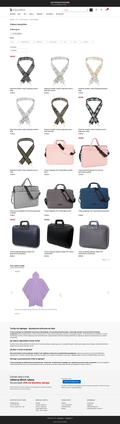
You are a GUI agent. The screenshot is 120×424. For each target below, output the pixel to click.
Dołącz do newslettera (71, 382)
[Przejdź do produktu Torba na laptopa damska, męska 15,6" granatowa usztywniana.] (26, 234)
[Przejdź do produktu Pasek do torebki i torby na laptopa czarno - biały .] (26, 71)
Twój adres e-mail (66, 378)
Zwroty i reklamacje (41, 406)
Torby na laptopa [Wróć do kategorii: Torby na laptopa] (16, 33)
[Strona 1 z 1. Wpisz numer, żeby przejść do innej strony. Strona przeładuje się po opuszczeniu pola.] (107, 260)
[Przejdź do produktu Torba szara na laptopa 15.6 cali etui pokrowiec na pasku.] (26, 193)
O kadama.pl (90, 403)
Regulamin (78, 385)
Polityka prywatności (92, 406)
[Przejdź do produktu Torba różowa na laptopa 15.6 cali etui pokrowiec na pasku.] (94, 153)
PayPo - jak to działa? (41, 410)
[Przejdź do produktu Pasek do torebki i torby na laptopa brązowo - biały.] (94, 71)
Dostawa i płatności (41, 405)
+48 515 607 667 (14, 405)
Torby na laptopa (24, 19)
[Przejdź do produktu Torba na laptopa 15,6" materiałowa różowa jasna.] (60, 153)
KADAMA (12, 19)
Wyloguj (63, 408)
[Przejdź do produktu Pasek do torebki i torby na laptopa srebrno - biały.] (26, 112)
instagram (68, 418)
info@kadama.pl (14, 403)
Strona (103, 259)
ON (17, 19)
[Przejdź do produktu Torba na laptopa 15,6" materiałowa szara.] (60, 193)
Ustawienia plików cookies (94, 408)
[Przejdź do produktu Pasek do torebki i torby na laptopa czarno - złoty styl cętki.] (60, 112)
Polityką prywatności (77, 387)
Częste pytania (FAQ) (41, 408)
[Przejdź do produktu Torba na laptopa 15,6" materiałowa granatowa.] (94, 193)
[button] (91, 9)
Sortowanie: (13, 47)
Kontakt (38, 403)
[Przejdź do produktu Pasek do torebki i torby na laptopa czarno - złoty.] (26, 153)
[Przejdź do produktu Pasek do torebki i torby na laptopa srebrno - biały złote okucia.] (60, 71)
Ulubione (63, 403)
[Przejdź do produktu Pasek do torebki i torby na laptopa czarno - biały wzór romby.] (94, 112)
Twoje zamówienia (66, 405)
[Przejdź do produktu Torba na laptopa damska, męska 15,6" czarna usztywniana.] (60, 234)
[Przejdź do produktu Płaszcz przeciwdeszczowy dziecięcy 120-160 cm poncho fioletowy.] (36, 289)
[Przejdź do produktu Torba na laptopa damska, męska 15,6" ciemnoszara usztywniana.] (94, 234)
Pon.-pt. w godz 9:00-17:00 (17, 406)
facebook (60, 418)
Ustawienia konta (66, 406)
